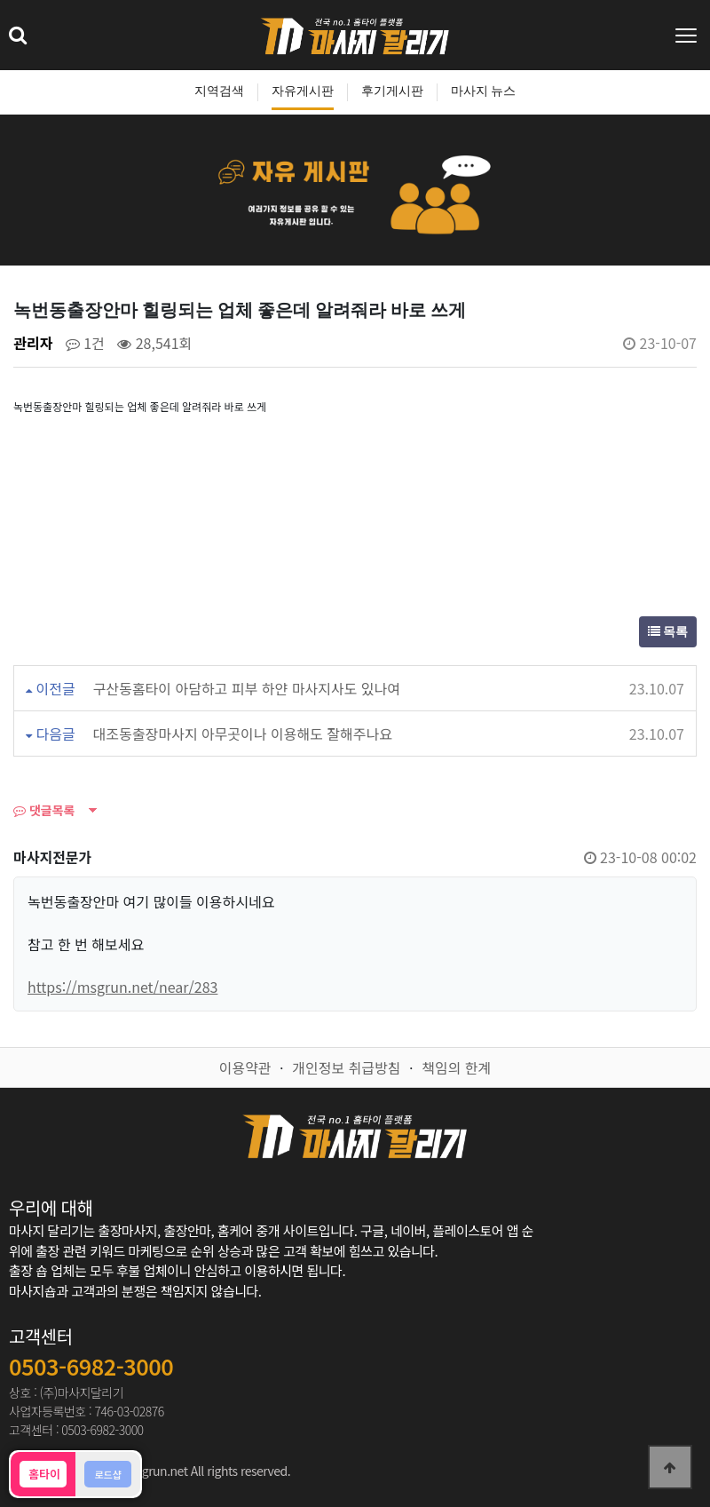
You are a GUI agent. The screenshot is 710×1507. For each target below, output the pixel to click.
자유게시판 (303, 91)
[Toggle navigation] (687, 35)
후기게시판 (392, 91)
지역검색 (219, 91)
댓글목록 (44, 810)
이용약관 (245, 1067)
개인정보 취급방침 (346, 1067)
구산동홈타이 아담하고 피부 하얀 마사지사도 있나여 (246, 688)
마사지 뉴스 (484, 91)
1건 (85, 342)
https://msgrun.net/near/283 (122, 986)
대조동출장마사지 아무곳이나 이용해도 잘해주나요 (242, 733)
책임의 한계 (456, 1067)
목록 (668, 631)
